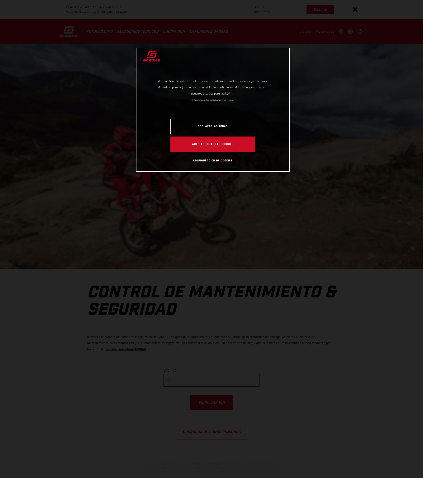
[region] (213, 109)
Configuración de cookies (213, 160)
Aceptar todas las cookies (213, 144)
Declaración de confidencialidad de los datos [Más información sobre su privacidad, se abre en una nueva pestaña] (209, 100)
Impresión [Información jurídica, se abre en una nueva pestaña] (230, 100)
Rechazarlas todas (213, 126)
